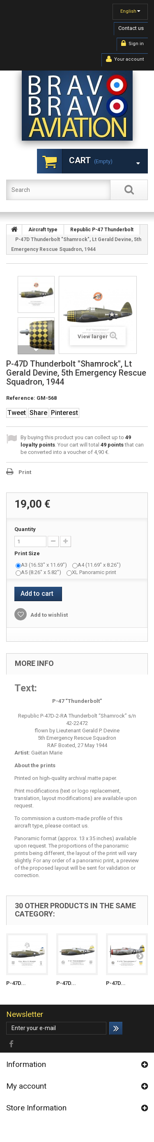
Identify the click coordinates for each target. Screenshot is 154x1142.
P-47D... (16, 983)
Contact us (131, 28)
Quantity (25, 529)
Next (36, 349)
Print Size (27, 553)
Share (38, 413)
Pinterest (64, 413)
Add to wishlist (48, 615)
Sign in (132, 43)
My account (26, 1086)
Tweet (16, 413)
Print (24, 472)
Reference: (20, 398)
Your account (125, 59)
